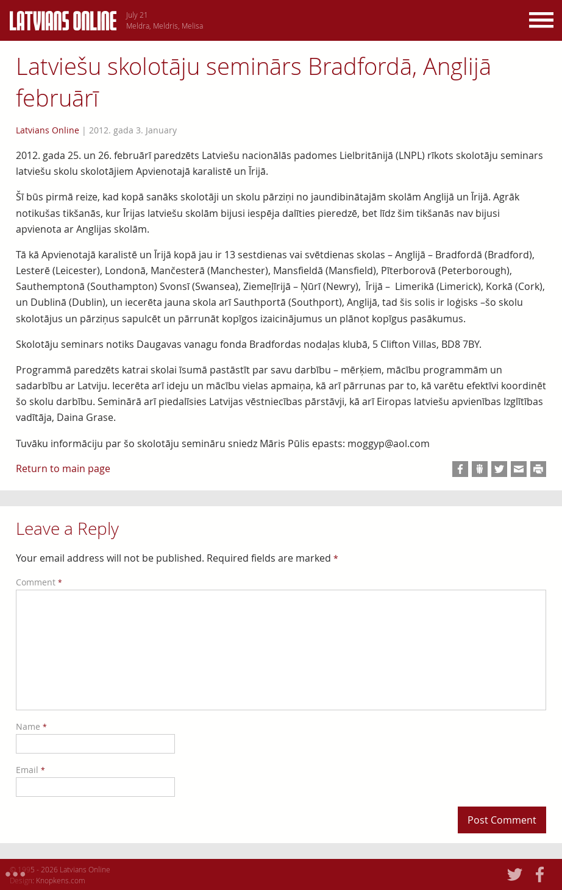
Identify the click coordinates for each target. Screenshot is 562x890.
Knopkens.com (60, 880)
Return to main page (63, 468)
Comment (39, 582)
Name (31, 726)
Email (30, 769)
